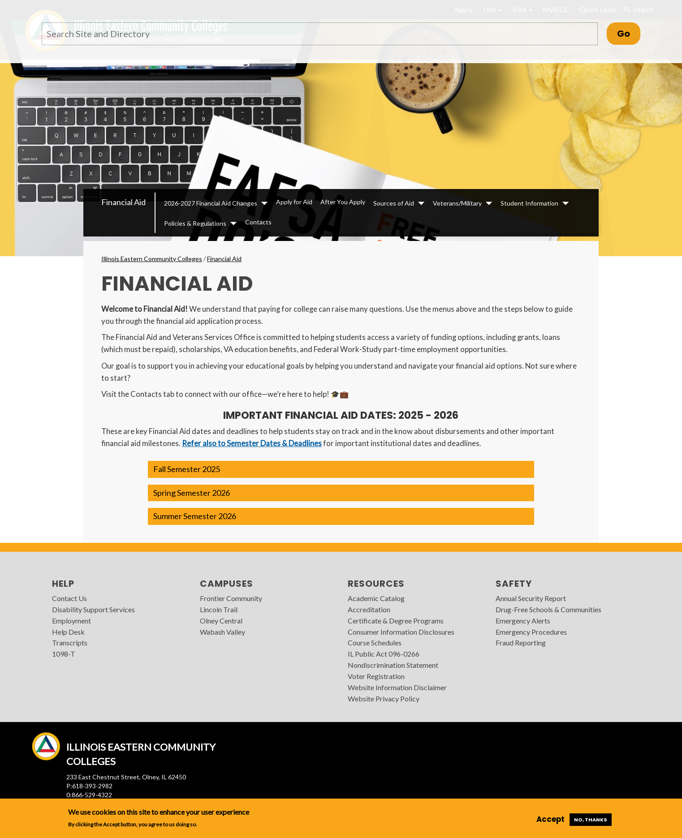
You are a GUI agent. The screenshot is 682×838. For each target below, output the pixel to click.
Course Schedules (374, 642)
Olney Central (221, 620)
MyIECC (556, 9)
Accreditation (369, 609)
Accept (550, 819)
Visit (522, 9)
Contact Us (69, 598)
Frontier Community (231, 598)
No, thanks (590, 819)
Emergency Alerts (523, 620)
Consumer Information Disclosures (401, 631)
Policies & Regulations (195, 223)
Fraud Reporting (521, 642)
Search (638, 9)
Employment (71, 620)
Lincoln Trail (218, 609)
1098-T (63, 653)
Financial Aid (123, 202)
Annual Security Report (531, 598)
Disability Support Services (93, 609)
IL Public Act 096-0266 (383, 653)
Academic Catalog (376, 598)
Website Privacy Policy (383, 698)
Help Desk (68, 631)
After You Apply (342, 202)
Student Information (529, 203)
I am (492, 9)
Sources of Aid (393, 203)
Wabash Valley (222, 631)
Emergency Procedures (531, 631)
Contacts (258, 222)
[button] (341, 469)
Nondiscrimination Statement (393, 665)
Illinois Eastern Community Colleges (151, 258)
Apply (463, 9)
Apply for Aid (294, 202)
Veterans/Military (457, 203)
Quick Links (598, 9)
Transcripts (69, 642)
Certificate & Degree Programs (396, 620)
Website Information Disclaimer (397, 687)
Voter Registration (376, 676)
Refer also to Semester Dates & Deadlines (252, 443)
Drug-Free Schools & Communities (548, 609)
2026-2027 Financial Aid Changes (210, 203)
